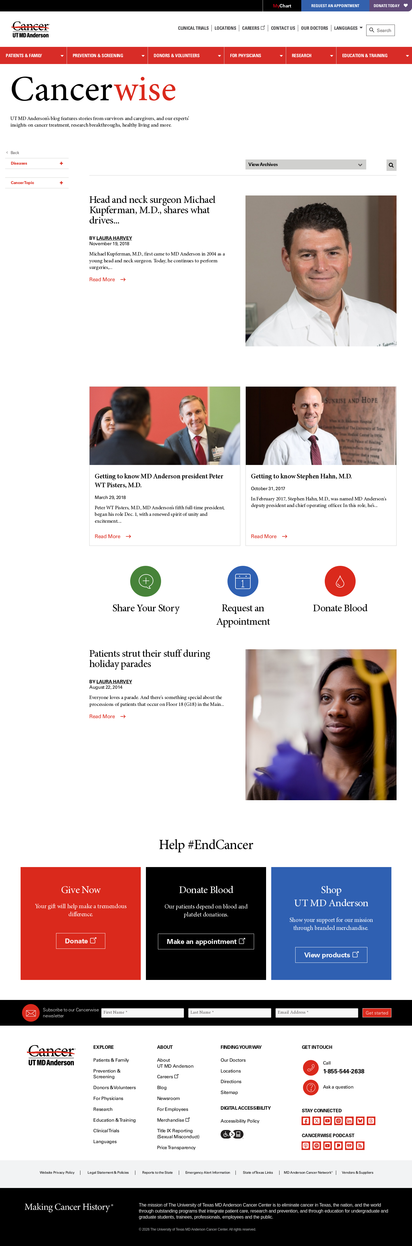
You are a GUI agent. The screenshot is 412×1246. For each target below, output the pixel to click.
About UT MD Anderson (175, 1063)
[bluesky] (360, 1121)
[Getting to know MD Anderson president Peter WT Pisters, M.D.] (165, 438)
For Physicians (245, 55)
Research (302, 55)
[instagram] (338, 1121)
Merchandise (173, 1120)
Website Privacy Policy (57, 1173)
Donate (80, 941)
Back (12, 152)
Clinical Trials (193, 28)
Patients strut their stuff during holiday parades (149, 659)
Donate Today (391, 5)
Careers (253, 28)
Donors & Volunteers (176, 55)
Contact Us (283, 28)
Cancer (93, 92)
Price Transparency (176, 1147)
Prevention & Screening (98, 55)
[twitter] (316, 1121)
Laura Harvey (114, 238)
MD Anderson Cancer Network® (308, 1173)
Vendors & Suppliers (357, 1173)
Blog (162, 1087)
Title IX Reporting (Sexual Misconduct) (178, 1133)
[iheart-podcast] (349, 1145)
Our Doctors (314, 28)
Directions (231, 1081)
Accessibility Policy (240, 1121)
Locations (231, 1071)
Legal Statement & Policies (108, 1173)
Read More (107, 279)
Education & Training (365, 55)
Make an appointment (206, 941)
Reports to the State (157, 1173)
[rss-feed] (360, 1145)
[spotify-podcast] (316, 1145)
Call (355, 1067)
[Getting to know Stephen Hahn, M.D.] (321, 434)
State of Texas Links (258, 1173)
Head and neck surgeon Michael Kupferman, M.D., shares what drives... (152, 210)
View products (331, 955)
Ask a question (335, 1089)
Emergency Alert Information (207, 1173)
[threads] (371, 1121)
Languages (346, 28)
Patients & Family (24, 55)
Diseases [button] (37, 163)
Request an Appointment (335, 5)
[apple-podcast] (305, 1145)
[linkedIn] (349, 1121)
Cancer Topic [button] (37, 182)
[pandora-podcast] (338, 1145)
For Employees (172, 1109)
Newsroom (168, 1098)
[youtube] (327, 1121)
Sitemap (229, 1092)
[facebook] (305, 1121)
